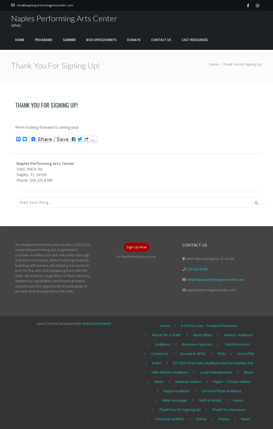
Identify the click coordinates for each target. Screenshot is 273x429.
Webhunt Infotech (96, 323)
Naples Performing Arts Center (64, 18)
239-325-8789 (197, 269)
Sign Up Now (136, 247)
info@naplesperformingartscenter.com (45, 5)
